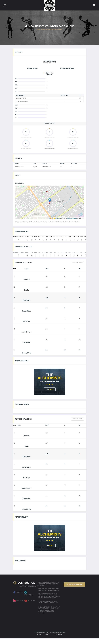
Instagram (28, 594)
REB (35, 237)
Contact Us (58, 635)
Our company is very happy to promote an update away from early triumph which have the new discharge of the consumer (49, 596)
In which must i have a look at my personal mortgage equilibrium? (48, 590)
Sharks (26, 288)
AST (39, 237)
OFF (85, 237)
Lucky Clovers (26, 329)
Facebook (18, 593)
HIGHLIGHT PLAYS (18, 237)
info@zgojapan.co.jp (26, 587)
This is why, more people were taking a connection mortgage (48, 602)
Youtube (29, 601)
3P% (70, 237)
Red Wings (26, 319)
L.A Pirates (26, 277)
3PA (66, 237)
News (47, 635)
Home (39, 635)
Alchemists (26, 298)
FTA (78, 237)
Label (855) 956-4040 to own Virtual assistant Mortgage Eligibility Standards (48, 584)
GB (79, 269)
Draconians (26, 340)
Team (26, 269)
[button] (49, 201)
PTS (32, 237)
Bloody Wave (26, 350)
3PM (62, 237)
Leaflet (56, 218)
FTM (74, 237)
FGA (54, 237)
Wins (46, 269)
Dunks (27, 237)
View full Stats (78, 263)
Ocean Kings (26, 308)
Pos (14, 269)
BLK (46, 237)
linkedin (18, 601)
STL (43, 237)
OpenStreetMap (71, 218)
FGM (50, 237)
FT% (81, 237)
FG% (58, 237)
